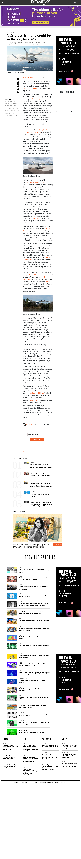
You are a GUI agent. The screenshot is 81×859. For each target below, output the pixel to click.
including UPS (32, 274)
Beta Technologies (19, 72)
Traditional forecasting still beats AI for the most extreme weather (34, 629)
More (24, 451)
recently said (34, 400)
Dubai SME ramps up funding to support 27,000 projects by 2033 (34, 656)
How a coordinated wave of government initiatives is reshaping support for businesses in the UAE (34, 570)
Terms (31, 782)
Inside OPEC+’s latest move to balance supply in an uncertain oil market (34, 595)
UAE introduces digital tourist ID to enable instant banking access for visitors (34, 664)
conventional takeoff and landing (36, 182)
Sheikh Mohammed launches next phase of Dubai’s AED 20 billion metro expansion (34, 578)
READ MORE (58, 544)
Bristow (47, 281)
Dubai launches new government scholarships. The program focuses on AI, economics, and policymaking (34, 588)
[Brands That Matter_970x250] (40, 16)
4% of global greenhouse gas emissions (35, 131)
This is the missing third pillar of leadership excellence (32, 689)
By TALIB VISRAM (28, 77)
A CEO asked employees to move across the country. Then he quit (32, 706)
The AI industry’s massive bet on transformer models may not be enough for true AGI (33, 731)
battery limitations (30, 88)
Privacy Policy (24, 782)
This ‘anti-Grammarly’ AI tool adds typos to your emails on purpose (34, 714)
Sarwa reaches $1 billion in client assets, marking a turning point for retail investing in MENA (34, 604)
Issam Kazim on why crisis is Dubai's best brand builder (33, 698)
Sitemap (63, 782)
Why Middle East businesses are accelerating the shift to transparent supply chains (32, 545)
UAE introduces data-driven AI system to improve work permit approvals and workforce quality (34, 673)
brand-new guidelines (36, 393)
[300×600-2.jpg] (68, 60)
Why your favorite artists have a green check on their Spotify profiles (34, 723)
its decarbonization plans (41, 347)
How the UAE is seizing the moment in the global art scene (34, 621)
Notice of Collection (40, 782)
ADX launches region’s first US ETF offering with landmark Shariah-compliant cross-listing (34, 646)
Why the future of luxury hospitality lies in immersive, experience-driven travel (11, 103)
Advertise (16, 782)
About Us (57, 782)
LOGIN (74, 2)
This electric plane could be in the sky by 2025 (27, 37)
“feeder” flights (36, 218)
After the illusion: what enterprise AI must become (32, 681)
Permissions (50, 782)
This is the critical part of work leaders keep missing (33, 637)
